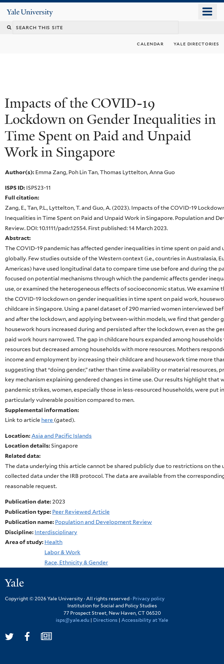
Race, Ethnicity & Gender (76, 562)
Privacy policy (149, 598)
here (47, 420)
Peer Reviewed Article (81, 511)
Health (53, 542)
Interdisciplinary (56, 532)
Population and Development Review (103, 522)
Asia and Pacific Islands (61, 435)
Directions (105, 620)
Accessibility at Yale (144, 620)
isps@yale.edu (72, 620)
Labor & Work (62, 552)
